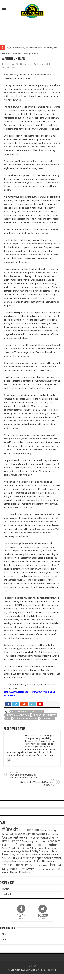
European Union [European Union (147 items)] (44, 845)
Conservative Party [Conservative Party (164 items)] (17, 837)
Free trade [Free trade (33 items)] (18, 848)
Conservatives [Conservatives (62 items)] (40, 837)
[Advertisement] (32, 30)
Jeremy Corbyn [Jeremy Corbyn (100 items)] (29, 851)
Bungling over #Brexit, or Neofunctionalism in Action (27, 775)
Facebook (6, 894)
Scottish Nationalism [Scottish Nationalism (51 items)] (44, 861)
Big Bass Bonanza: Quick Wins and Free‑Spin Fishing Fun (31, 47)
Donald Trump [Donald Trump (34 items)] (40, 841)
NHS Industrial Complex (26, 719)
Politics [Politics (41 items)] (5, 858)
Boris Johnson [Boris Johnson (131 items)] (29, 830)
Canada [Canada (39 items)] (5, 834)
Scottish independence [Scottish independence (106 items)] (35, 858)
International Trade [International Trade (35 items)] (10, 851)
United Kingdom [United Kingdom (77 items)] (20, 872)
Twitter (5, 889)
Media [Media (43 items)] (18, 854)
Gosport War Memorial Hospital (27, 711)
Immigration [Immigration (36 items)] (50, 848)
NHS (8, 719)
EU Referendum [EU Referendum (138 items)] (19, 845)
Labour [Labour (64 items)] (45, 851)
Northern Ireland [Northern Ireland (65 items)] (49, 854)
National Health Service (44, 715)
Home (6, 53)
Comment (16, 53)
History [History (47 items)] (41, 848)
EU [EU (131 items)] (4, 845)
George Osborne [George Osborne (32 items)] (30, 848)
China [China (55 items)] (22, 834)
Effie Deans (9, 64)
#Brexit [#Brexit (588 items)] (10, 829)
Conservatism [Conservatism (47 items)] (52, 834)
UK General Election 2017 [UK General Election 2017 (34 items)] (45, 869)
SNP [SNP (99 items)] (35, 865)
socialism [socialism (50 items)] (43, 865)
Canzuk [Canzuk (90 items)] (14, 833)
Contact (5, 939)
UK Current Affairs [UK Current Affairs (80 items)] (23, 869)
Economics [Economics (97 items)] (53, 841)
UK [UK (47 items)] (10, 869)
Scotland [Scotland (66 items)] (14, 858)
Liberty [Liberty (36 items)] (12, 855)
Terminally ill (48, 719)
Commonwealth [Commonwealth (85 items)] (36, 833)
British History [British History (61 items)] (48, 830)
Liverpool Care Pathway (17, 715)
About (5, 934)
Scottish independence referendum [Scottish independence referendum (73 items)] (32, 859)
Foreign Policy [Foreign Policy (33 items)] (8, 848)
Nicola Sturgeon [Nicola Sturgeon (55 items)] (30, 854)
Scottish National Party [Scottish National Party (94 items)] (17, 865)
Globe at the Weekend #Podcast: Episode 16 (37, 782)
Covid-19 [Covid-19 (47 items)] (53, 838)
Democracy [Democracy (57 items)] (27, 841)
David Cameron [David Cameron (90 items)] (11, 841)
